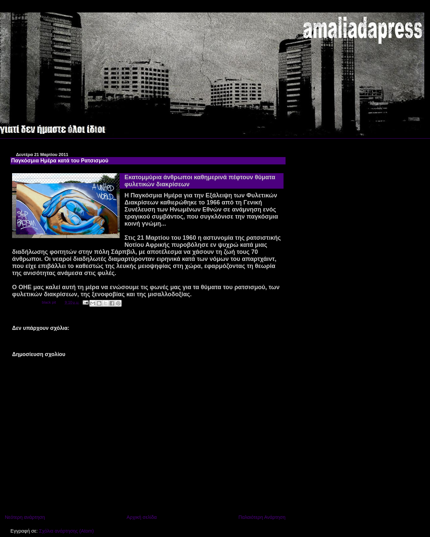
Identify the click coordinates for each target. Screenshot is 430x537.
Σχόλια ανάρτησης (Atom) (66, 531)
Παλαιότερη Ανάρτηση (262, 517)
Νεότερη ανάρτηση (25, 517)
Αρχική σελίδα (142, 517)
